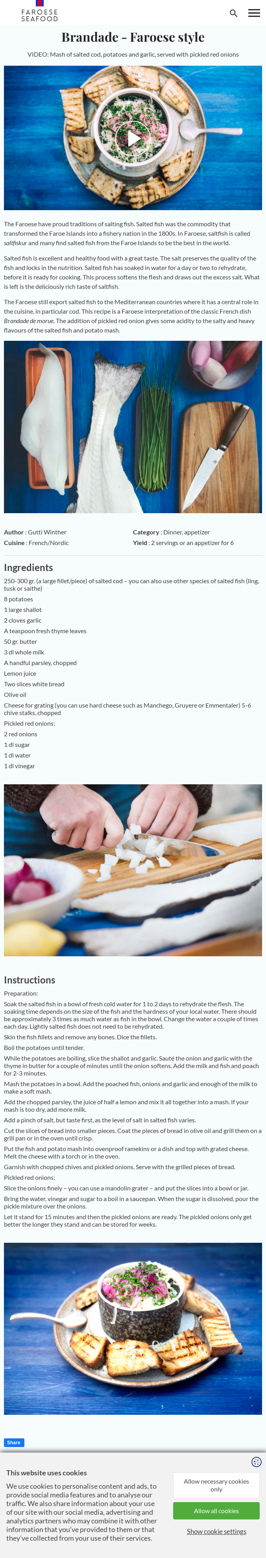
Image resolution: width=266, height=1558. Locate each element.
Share (13, 1442)
